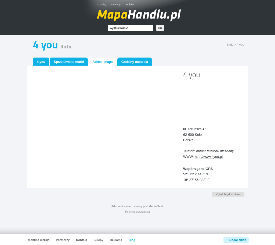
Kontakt (81, 240)
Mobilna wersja (38, 240)
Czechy (101, 4)
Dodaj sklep (237, 240)
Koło (230, 44)
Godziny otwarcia (134, 62)
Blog (132, 240)
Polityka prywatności (137, 211)
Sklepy (98, 240)
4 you (41, 62)
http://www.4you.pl (209, 157)
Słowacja (116, 4)
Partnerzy (63, 240)
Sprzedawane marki (69, 62)
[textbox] (130, 28)
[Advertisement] (207, 98)
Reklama (116, 240)
